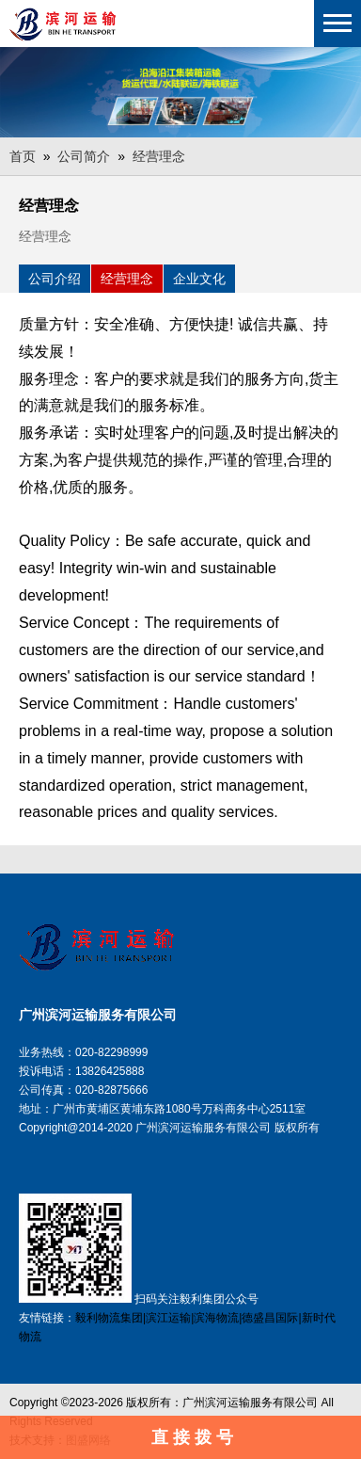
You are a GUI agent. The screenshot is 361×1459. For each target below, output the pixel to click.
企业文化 (199, 278)
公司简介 (83, 156)
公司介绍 (54, 278)
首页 (22, 156)
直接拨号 (194, 1437)
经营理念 (159, 156)
